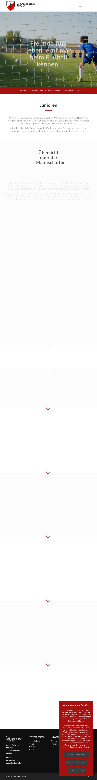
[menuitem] (80, 5)
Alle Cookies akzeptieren (76, 754)
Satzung (54, 741)
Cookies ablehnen (76, 770)
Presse (31, 744)
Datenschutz (56, 746)
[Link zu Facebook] (89, 6)
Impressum (55, 744)
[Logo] (20, 5)
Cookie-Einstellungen (76, 762)
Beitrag (32, 746)
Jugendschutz (34, 741)
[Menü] (80, 5)
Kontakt (32, 749)
